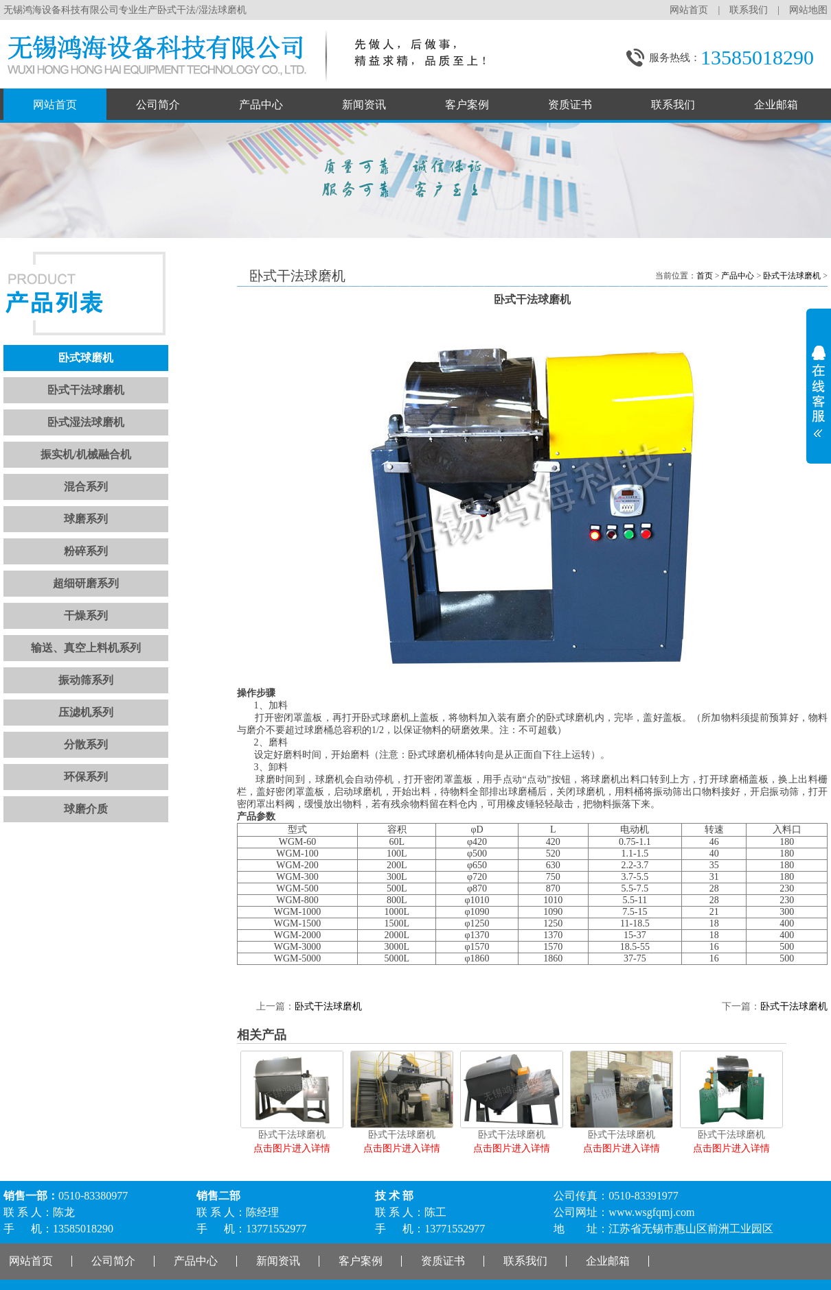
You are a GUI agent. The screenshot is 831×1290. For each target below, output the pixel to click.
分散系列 (86, 744)
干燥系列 (86, 615)
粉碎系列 (86, 551)
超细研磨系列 (86, 583)
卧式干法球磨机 (85, 390)
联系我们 (748, 10)
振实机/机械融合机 (86, 454)
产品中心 (261, 104)
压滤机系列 (85, 712)
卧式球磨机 (85, 357)
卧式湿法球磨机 (85, 422)
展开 (818, 387)
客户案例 (467, 104)
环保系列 (86, 777)
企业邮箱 (776, 104)
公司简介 (158, 104)
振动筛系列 (85, 680)
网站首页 (689, 10)
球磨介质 (86, 809)
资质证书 (570, 104)
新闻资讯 (364, 104)
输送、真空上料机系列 (86, 648)
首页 (704, 275)
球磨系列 (86, 519)
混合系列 (86, 486)
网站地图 (808, 10)
